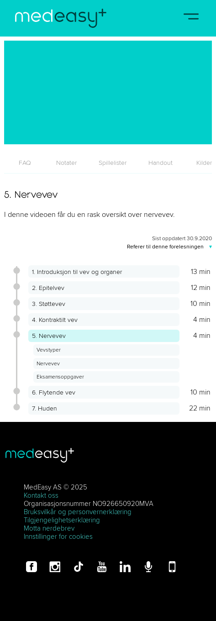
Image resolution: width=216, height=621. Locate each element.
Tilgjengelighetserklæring (62, 520)
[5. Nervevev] (107, 92)
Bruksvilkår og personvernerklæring (78, 511)
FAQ (25, 162)
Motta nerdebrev (49, 528)
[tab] (24, 163)
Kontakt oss (41, 495)
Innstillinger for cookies (58, 536)
